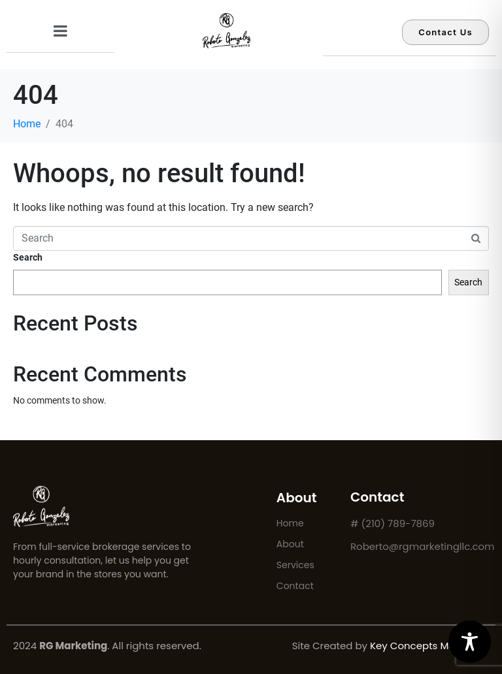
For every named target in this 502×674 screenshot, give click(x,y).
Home (290, 523)
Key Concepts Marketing (429, 645)
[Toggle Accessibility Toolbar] (469, 641)
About (290, 544)
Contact (295, 585)
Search (27, 257)
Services (295, 564)
